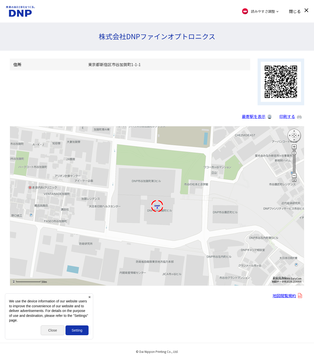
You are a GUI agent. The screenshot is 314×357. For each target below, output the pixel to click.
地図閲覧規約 (284, 296)
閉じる (295, 11)
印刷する (287, 116)
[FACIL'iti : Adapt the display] (260, 11)
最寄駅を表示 (253, 116)
